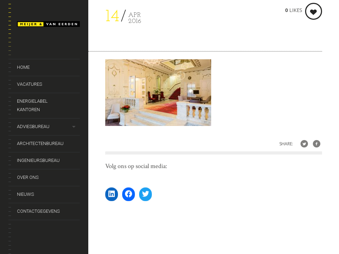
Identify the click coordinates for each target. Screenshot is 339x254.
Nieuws (25, 194)
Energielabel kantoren (32, 105)
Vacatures (29, 84)
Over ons (27, 177)
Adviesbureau (33, 126)
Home (23, 67)
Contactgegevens (38, 211)
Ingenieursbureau (38, 160)
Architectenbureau (40, 143)
